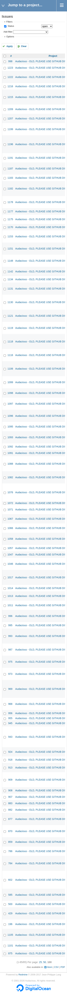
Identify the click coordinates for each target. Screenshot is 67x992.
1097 (10, 403)
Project (53, 56)
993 (10, 636)
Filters (9, 22)
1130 (10, 302)
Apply (9, 46)
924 (10, 751)
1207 (10, 118)
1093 (10, 437)
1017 (10, 577)
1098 (10, 393)
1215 (10, 97)
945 (10, 723)
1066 (10, 528)
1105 (10, 934)
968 (10, 703)
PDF (63, 967)
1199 (10, 129)
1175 (10, 219)
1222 (10, 77)
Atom (49, 967)
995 (10, 625)
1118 (10, 341)
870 (10, 831)
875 (10, 953)
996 (10, 616)
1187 (10, 168)
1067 (10, 518)
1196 (10, 144)
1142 (10, 271)
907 (10, 796)
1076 (10, 492)
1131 (10, 288)
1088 (10, 463)
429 (10, 913)
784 (10, 863)
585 (10, 894)
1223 (10, 67)
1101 (10, 945)
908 (10, 790)
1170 (10, 227)
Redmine (22, 974)
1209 (10, 109)
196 (10, 924)
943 (10, 736)
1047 (10, 554)
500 (10, 904)
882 (10, 809)
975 (10, 661)
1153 (10, 236)
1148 (10, 260)
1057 (10, 548)
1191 (10, 157)
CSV (56, 967)
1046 (10, 563)
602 (10, 879)
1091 (10, 453)
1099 (10, 382)
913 (10, 767)
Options (10, 36)
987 (10, 649)
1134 (10, 279)
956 (10, 713)
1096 (10, 415)
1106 (10, 368)
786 (10, 851)
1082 (10, 477)
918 (10, 759)
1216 (10, 86)
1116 (10, 355)
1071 (10, 509)
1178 (10, 202)
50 (44, 962)
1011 (10, 605)
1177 (10, 211)
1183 (10, 177)
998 (10, 61)
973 (10, 673)
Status (10, 26)
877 (10, 819)
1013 (10, 596)
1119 (10, 327)
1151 (10, 248)
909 (10, 779)
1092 (10, 446)
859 (10, 841)
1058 (10, 538)
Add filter (7, 32)
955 (10, 718)
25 (40, 962)
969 (10, 688)
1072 (10, 503)
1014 (10, 588)
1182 (10, 188)
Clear (24, 46)
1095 (10, 426)
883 (10, 803)
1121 (10, 315)
